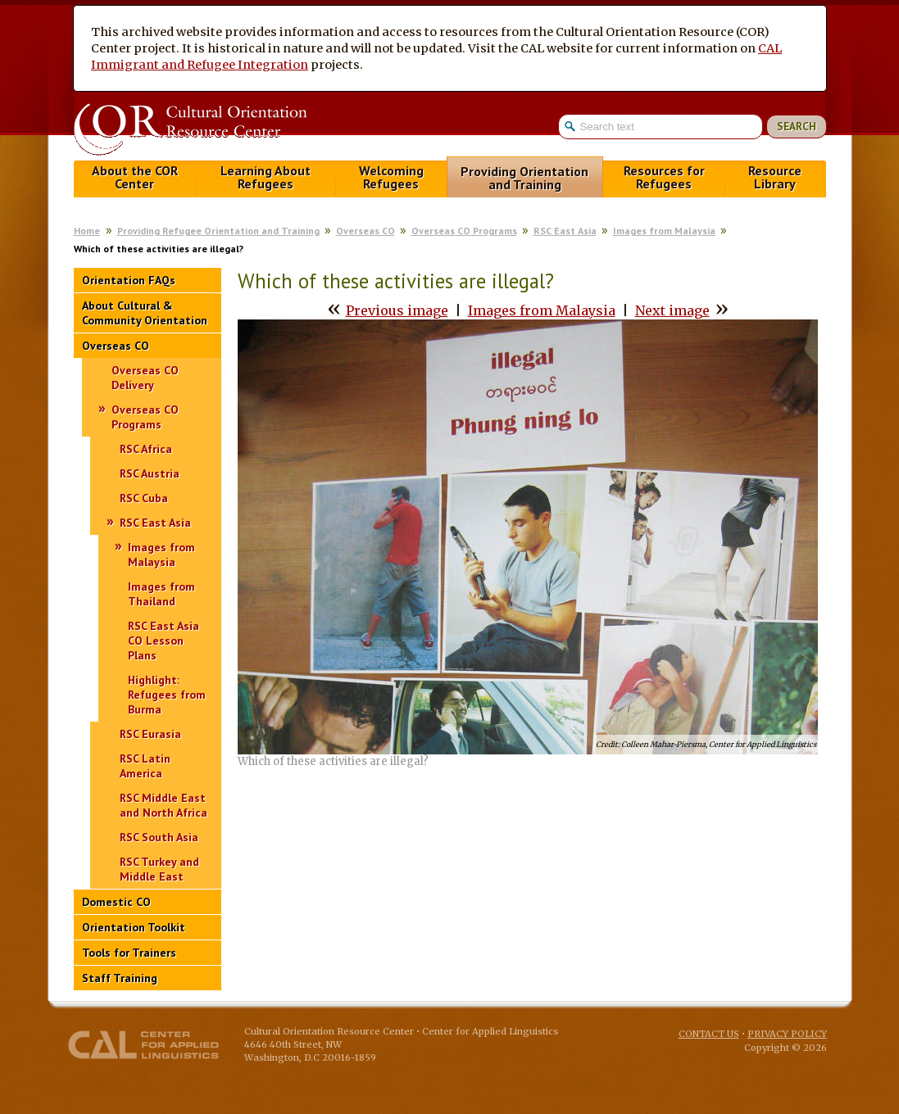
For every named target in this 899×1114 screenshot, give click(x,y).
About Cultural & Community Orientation (144, 313)
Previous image (397, 310)
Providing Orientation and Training (524, 178)
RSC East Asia (565, 230)
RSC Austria (149, 473)
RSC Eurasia (150, 734)
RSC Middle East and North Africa (163, 805)
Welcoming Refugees (391, 177)
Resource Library (774, 177)
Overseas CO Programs (464, 230)
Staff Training (119, 978)
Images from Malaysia (664, 230)
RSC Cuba (144, 498)
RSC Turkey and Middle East (159, 869)
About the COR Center (135, 177)
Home (87, 230)
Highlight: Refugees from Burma (167, 694)
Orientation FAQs (128, 280)
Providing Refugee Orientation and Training (218, 230)
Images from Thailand (161, 594)
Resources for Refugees (664, 177)
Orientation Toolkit (133, 927)
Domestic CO (116, 901)
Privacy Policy (787, 1033)
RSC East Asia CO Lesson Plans (163, 640)
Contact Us (709, 1033)
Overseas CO (365, 230)
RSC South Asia (159, 837)
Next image (672, 310)
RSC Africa (146, 449)
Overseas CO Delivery (145, 377)
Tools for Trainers (129, 952)
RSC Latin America (145, 766)
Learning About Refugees (265, 177)
